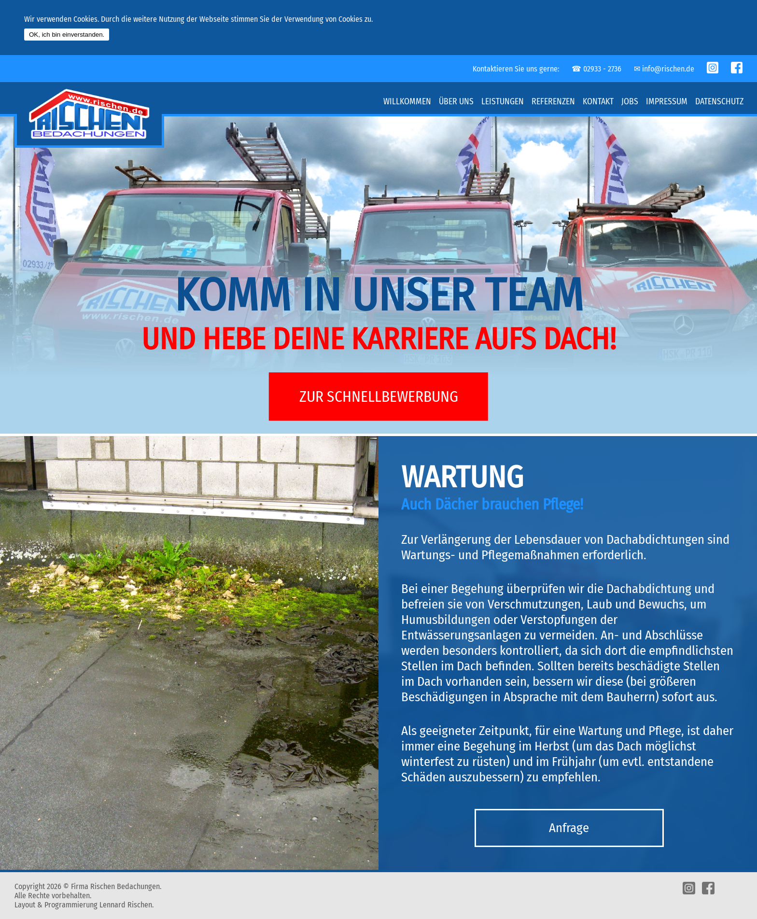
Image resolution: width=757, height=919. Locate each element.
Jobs (629, 102)
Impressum (666, 102)
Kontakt (598, 102)
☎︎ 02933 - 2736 (596, 68)
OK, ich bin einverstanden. (66, 34)
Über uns (456, 102)
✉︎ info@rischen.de (664, 68)
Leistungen (502, 102)
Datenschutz (719, 102)
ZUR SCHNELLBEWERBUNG (378, 397)
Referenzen (553, 102)
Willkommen (407, 102)
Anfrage (569, 827)
